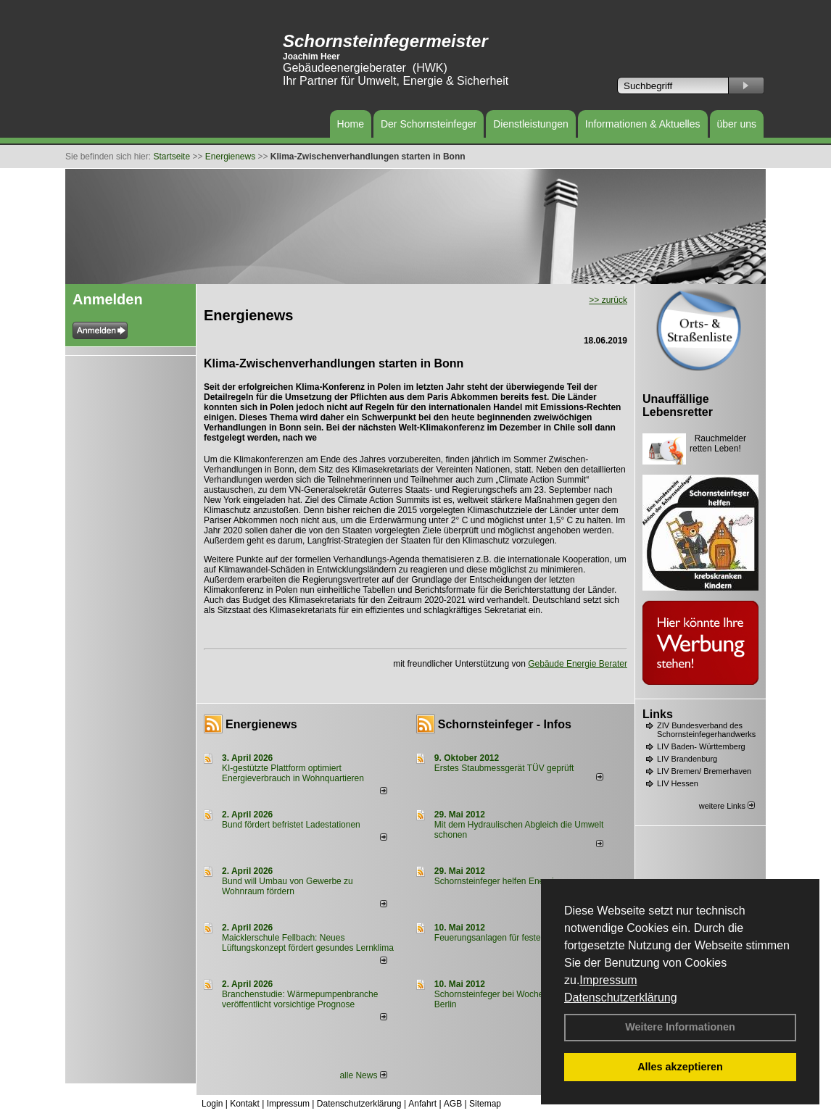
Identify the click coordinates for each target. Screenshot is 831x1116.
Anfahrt (422, 1104)
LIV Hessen (677, 783)
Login (212, 1104)
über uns (736, 124)
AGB (453, 1104)
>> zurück (608, 300)
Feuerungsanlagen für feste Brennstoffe (510, 938)
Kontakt (245, 1104)
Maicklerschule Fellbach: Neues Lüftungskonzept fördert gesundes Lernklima (308, 943)
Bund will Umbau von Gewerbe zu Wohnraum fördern (287, 886)
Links (657, 714)
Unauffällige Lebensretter (677, 405)
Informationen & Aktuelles (642, 124)
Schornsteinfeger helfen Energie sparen (510, 881)
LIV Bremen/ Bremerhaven (704, 771)
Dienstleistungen (531, 124)
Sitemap (485, 1104)
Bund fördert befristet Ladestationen (291, 825)
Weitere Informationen (680, 1027)
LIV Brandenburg (687, 758)
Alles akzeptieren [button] (680, 1067)
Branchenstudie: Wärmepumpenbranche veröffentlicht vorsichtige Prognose (300, 999)
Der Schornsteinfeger (428, 124)
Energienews (261, 724)
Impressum (608, 980)
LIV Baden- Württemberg (701, 746)
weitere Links (727, 805)
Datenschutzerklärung (620, 997)
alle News (362, 1075)
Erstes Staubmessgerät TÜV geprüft (504, 768)
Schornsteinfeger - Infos (504, 724)
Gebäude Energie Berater (577, 664)
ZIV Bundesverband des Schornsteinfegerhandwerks (706, 729)
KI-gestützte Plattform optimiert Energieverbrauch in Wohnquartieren (293, 773)
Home (350, 124)
